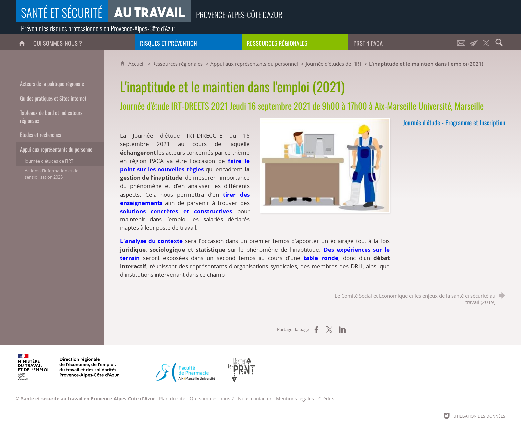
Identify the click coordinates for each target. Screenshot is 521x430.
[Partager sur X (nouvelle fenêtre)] (329, 329)
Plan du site (172, 398)
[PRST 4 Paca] (401, 42)
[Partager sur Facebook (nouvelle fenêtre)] (316, 329)
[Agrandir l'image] (325, 165)
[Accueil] (22, 42)
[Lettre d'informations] (474, 42)
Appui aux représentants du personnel (254, 63)
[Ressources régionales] (295, 42)
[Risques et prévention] (188, 42)
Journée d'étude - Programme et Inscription (454, 122)
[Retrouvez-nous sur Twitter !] (486, 42)
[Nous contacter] (461, 42)
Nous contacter (255, 398)
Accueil (137, 63)
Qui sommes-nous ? (212, 398)
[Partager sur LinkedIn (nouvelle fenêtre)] (342, 329)
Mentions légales (295, 398)
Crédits (326, 398)
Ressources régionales (177, 63)
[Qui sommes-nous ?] (81, 42)
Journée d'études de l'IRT (334, 63)
